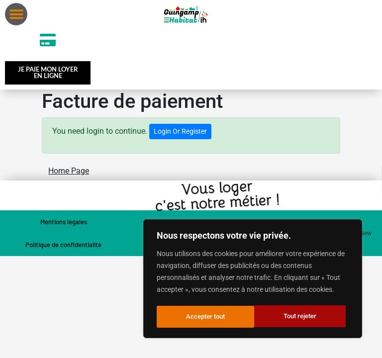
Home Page (68, 173)
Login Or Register (180, 133)
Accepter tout (300, 317)
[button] (16, 14)
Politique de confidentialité (63, 247)
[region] (252, 280)
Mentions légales (63, 224)
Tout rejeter (202, 317)
